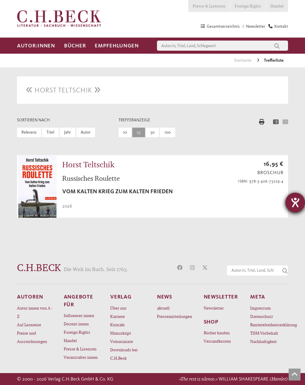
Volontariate (121, 341)
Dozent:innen (76, 323)
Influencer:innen (79, 315)
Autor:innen (36, 45)
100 (167, 132)
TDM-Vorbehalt (264, 332)
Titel (50, 132)
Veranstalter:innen (81, 357)
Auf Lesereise (29, 324)
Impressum (260, 307)
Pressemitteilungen (174, 316)
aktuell (163, 307)
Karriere (117, 316)
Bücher (75, 45)
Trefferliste (274, 60)
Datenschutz (261, 316)
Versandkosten (217, 341)
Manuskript (120, 332)
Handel (277, 5)
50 (152, 132)
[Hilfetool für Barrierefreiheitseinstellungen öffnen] (295, 202)
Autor (86, 132)
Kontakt (117, 324)
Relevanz (29, 132)
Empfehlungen (117, 45)
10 (125, 132)
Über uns (118, 307)
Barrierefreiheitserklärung (269, 324)
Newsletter (214, 307)
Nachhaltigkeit (263, 341)
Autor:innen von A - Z (34, 312)
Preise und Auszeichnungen (32, 337)
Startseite (243, 60)
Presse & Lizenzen (209, 5)
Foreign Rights (248, 5)
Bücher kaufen (217, 332)
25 (139, 132)
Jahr (67, 132)
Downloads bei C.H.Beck (124, 354)
